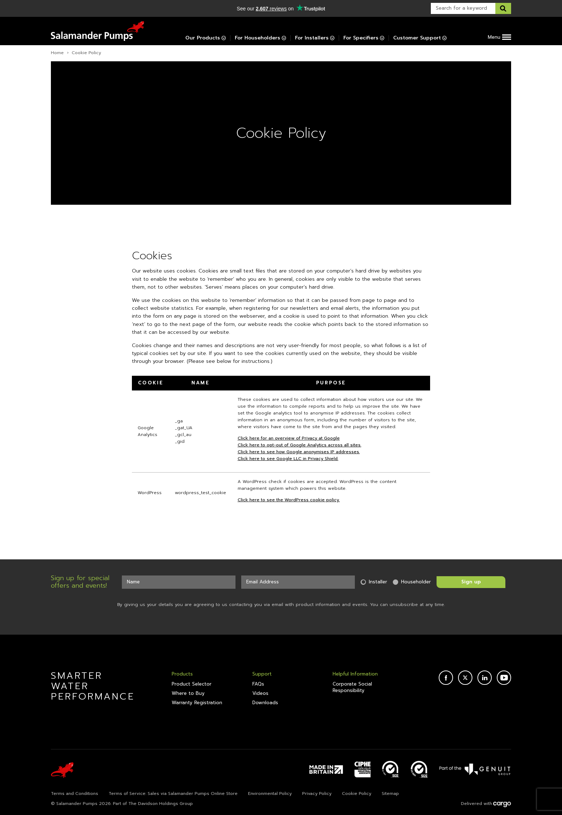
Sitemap (390, 793)
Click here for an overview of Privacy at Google (289, 438)
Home (57, 52)
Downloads (265, 703)
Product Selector (191, 684)
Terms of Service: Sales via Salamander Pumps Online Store (173, 793)
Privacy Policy (317, 793)
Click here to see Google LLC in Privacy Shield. (288, 458)
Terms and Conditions (74, 793)
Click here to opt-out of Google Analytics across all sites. (299, 445)
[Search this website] (503, 8)
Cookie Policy (356, 793)
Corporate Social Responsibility (352, 687)
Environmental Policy (270, 793)
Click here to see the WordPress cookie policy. (289, 500)
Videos (260, 693)
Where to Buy (188, 693)
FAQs (258, 684)
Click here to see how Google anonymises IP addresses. (299, 452)
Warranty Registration (197, 703)
